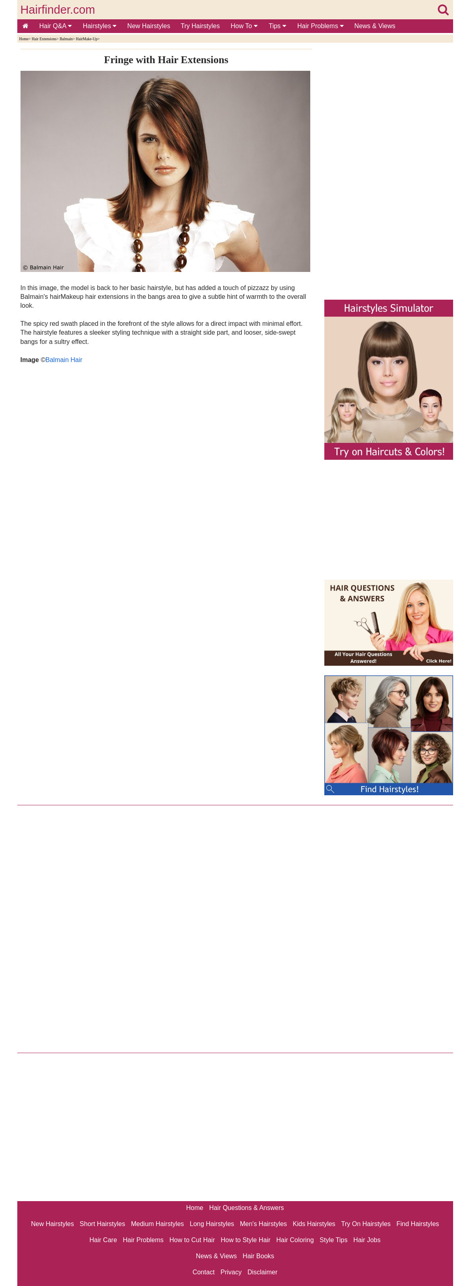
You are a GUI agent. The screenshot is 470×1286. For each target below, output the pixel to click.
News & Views (375, 26)
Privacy (231, 1272)
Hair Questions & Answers (246, 1207)
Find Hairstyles (417, 1223)
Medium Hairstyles (157, 1223)
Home (24, 39)
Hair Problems (320, 26)
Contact (203, 1272)
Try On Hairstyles (366, 1223)
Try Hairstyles (200, 26)
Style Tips (333, 1240)
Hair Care (103, 1240)
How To (244, 26)
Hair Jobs (367, 1240)
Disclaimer (262, 1272)
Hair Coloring (294, 1240)
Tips (277, 26)
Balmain (66, 39)
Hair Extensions (44, 39)
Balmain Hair (63, 359)
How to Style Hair (245, 1240)
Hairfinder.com (58, 9)
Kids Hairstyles (314, 1223)
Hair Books (258, 1256)
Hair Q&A (55, 26)
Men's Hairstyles (263, 1223)
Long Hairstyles (212, 1223)
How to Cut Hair (192, 1240)
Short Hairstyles (102, 1223)
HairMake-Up (86, 39)
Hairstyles (100, 26)
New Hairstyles (148, 26)
